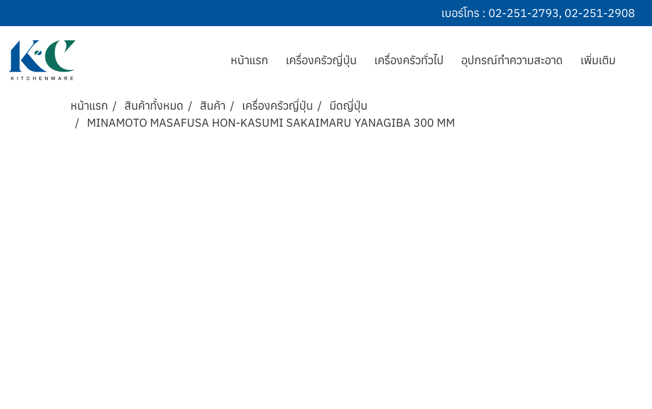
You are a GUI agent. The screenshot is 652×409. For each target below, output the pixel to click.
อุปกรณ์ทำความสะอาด (512, 60)
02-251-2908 (600, 12)
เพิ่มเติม (598, 60)
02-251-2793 (523, 12)
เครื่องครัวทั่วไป (409, 60)
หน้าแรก (249, 60)
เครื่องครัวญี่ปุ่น (321, 60)
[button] (634, 60)
